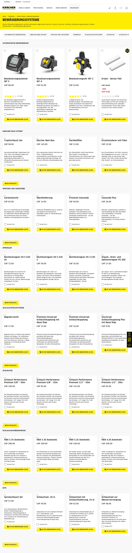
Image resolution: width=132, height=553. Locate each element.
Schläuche (111, 34)
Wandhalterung (44, 198)
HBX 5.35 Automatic (14, 440)
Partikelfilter (75, 140)
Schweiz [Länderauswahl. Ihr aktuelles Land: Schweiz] (7, 2)
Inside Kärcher (61, 8)
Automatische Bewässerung (15, 34)
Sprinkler (77, 34)
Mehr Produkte (11, 183)
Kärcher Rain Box (45, 140)
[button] (128, 34)
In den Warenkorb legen (17, 119)
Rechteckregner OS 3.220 (82, 257)
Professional (38, 8)
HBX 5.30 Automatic (47, 440)
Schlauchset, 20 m (46, 497)
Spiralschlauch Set (13, 497)
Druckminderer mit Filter (114, 140)
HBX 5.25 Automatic (79, 440)
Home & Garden (24, 8)
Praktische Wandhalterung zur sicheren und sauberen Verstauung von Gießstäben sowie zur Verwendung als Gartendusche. (49, 212)
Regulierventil (11, 317)
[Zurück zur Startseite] (10, 8)
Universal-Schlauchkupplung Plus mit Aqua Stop (113, 319)
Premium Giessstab (79, 198)
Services (49, 8)
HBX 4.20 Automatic (112, 440)
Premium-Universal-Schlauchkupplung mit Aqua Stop (48, 319)
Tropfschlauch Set (13, 140)
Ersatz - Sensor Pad (111, 79)
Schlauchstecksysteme (93, 34)
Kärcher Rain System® (38, 34)
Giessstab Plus (109, 198)
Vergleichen (11, 114)
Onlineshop (74, 8)
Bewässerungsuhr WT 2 (81, 79)
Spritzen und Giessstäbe (60, 34)
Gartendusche (11, 198)
